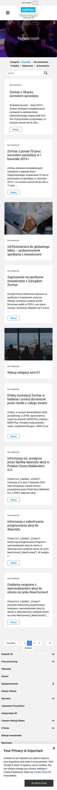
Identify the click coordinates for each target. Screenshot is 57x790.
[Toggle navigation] (10, 13)
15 (50, 643)
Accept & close (39, 783)
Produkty (15, 66)
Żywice (4, 676)
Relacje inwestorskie (11, 735)
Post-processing (28, 661)
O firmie (28, 728)
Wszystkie (26, 62)
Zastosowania (42, 66)
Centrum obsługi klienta (28, 720)
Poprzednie (10, 643)
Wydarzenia (27, 66)
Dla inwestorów (41, 62)
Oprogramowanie (27, 683)
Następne (28, 648)
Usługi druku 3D (9, 713)
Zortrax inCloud (8, 691)
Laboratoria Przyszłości (12, 706)
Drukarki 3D (28, 654)
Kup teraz (28, 698)
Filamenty (6, 669)
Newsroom (6, 743)
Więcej (16, 129)
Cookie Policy (41, 772)
